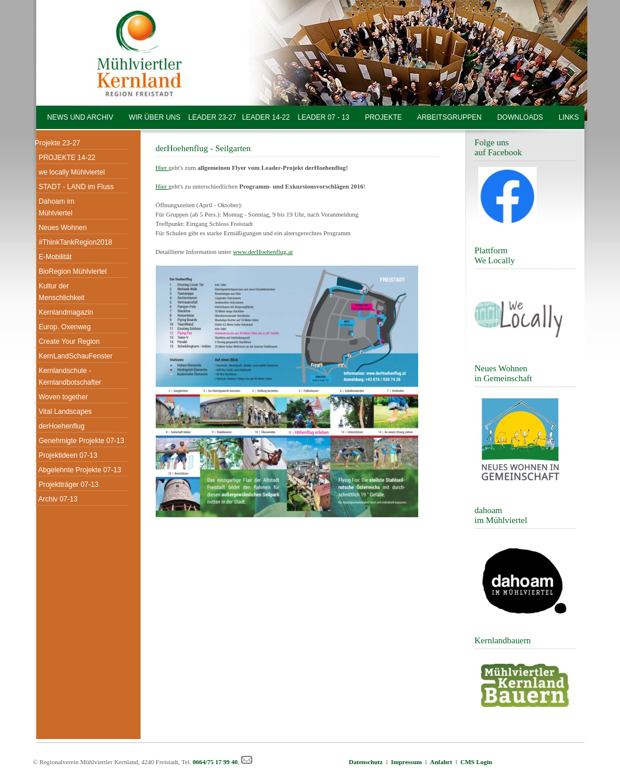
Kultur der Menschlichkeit (60, 292)
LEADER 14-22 (263, 117)
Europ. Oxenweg (63, 327)
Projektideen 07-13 (66, 455)
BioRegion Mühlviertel (71, 271)
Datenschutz (367, 761)
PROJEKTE (383, 117)
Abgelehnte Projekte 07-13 (78, 470)
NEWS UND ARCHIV (80, 117)
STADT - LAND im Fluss (74, 187)
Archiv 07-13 (56, 499)
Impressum (406, 761)
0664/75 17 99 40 (214, 761)
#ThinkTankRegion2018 (74, 242)
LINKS (568, 117)
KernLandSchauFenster (74, 356)
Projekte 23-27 (57, 143)
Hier (162, 167)
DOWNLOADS (520, 117)
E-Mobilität (53, 257)
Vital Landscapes (63, 411)
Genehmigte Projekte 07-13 (79, 441)
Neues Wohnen (61, 228)
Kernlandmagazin (64, 312)
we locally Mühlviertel (70, 172)
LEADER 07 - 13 (323, 117)
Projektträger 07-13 (67, 484)
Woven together (61, 397)
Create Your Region (67, 341)
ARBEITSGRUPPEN (449, 117)
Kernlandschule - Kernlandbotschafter (68, 376)
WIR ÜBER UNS (154, 117)
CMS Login (476, 761)
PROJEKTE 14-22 (65, 158)
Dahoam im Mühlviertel (55, 207)
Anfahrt (441, 761)
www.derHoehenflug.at (263, 251)
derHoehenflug (60, 426)
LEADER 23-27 (212, 117)
